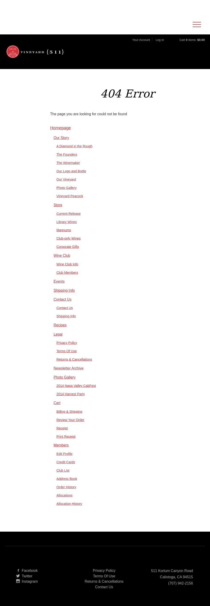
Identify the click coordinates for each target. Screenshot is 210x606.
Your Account (141, 43)
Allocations (64, 502)
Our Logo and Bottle (71, 178)
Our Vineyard (66, 186)
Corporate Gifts (67, 253)
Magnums (63, 237)
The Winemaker (68, 170)
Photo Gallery (66, 194)
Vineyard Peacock (69, 203)
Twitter (24, 583)
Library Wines (66, 228)
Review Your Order (70, 426)
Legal (58, 341)
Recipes (60, 332)
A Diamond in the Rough (74, 153)
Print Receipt (65, 443)
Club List (62, 477)
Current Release (68, 220)
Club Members (67, 279)
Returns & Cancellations (74, 366)
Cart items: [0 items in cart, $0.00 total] (192, 43)
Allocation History (69, 510)
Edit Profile (64, 460)
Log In (160, 43)
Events (59, 288)
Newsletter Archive (69, 375)
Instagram (27, 588)
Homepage (60, 134)
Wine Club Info (67, 271)
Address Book (66, 485)
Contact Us (63, 306)
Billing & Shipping (69, 418)
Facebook (27, 577)
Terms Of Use (66, 358)
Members (61, 452)
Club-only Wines (68, 245)
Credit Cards (65, 469)
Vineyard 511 (37, 57)
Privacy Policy (66, 349)
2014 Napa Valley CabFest (76, 392)
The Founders (66, 161)
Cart (57, 410)
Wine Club (62, 262)
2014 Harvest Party (70, 401)
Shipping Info (64, 297)
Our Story (61, 144)
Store (58, 212)
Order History (66, 494)
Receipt (62, 435)
